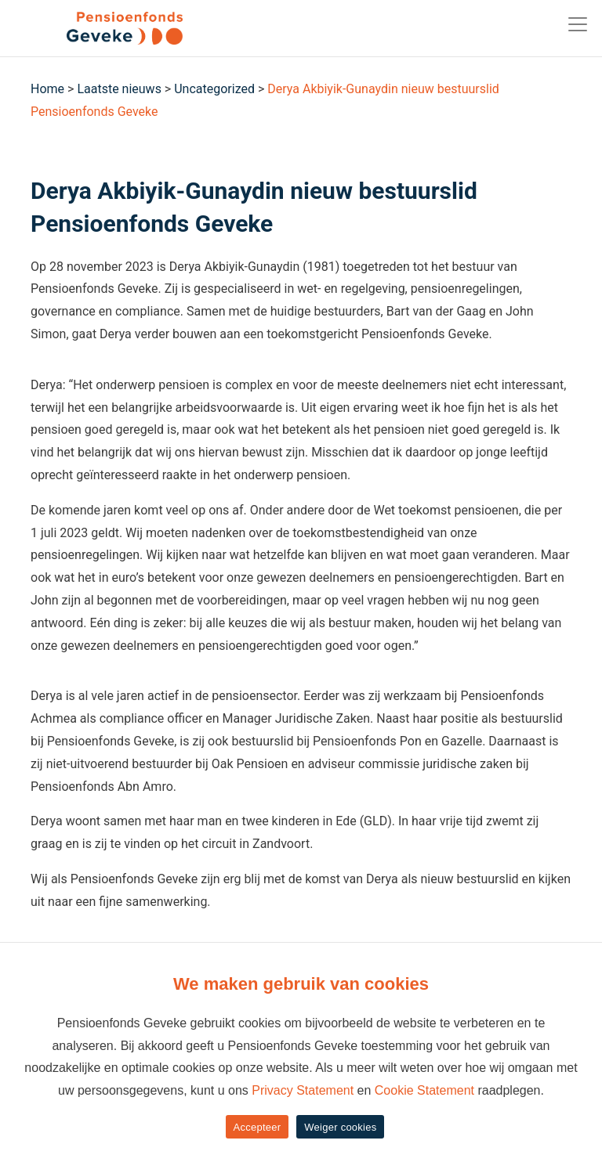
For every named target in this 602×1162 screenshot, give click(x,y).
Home (47, 88)
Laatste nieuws (119, 88)
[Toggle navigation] (577, 24)
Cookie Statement (424, 1090)
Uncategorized (214, 88)
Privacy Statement (303, 1090)
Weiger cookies (340, 1127)
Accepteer (257, 1127)
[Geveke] (97, 28)
